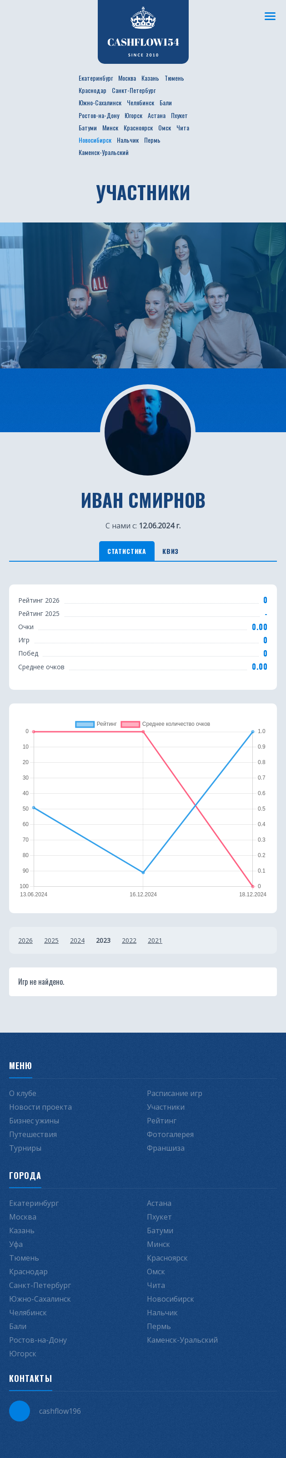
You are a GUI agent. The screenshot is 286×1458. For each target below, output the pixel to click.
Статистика (126, 551)
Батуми (88, 127)
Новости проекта (40, 1107)
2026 (25, 940)
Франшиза (166, 1148)
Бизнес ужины (34, 1121)
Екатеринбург (96, 78)
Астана (157, 115)
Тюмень (174, 78)
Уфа (16, 1244)
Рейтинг (161, 1121)
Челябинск (140, 102)
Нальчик (128, 140)
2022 (129, 940)
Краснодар (92, 90)
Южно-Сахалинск (100, 102)
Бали (166, 102)
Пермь (152, 140)
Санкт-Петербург (134, 90)
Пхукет (179, 115)
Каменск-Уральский (104, 152)
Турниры (25, 1148)
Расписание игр (174, 1093)
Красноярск (138, 127)
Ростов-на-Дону (99, 115)
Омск (164, 127)
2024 (77, 940)
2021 (155, 940)
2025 (51, 940)
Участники (166, 1107)
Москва (127, 78)
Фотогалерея (170, 1134)
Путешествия (33, 1134)
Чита (182, 127)
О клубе (22, 1093)
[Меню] (270, 16)
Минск (110, 127)
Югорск (133, 115)
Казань (150, 78)
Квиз (171, 551)
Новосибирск (95, 140)
